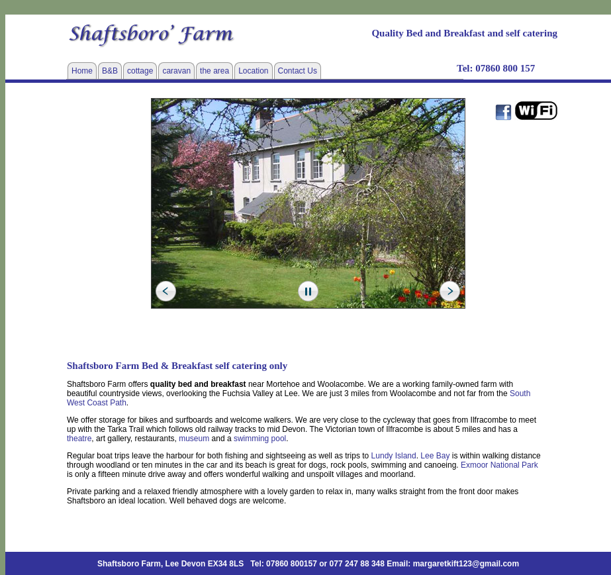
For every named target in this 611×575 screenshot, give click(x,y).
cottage (140, 71)
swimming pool (260, 438)
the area (214, 71)
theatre (79, 438)
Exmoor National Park (499, 465)
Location (253, 71)
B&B (110, 71)
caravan (176, 71)
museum (194, 438)
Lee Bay (434, 455)
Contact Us (297, 71)
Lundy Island (393, 455)
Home (82, 71)
